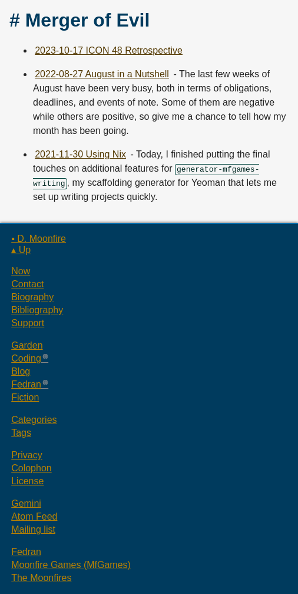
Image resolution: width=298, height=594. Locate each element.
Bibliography (37, 310)
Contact (27, 284)
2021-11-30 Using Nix (80, 154)
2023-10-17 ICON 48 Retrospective (109, 50)
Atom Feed (34, 516)
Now (20, 271)
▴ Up (21, 250)
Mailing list (33, 529)
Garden (26, 345)
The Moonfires (41, 578)
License (27, 481)
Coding (26, 358)
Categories (34, 420)
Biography (32, 297)
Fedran (26, 384)
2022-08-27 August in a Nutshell (102, 74)
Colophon (31, 468)
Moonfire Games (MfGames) (71, 565)
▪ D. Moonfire (38, 239)
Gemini (26, 503)
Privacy (26, 455)
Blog (20, 371)
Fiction (25, 397)
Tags (21, 433)
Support (27, 323)
